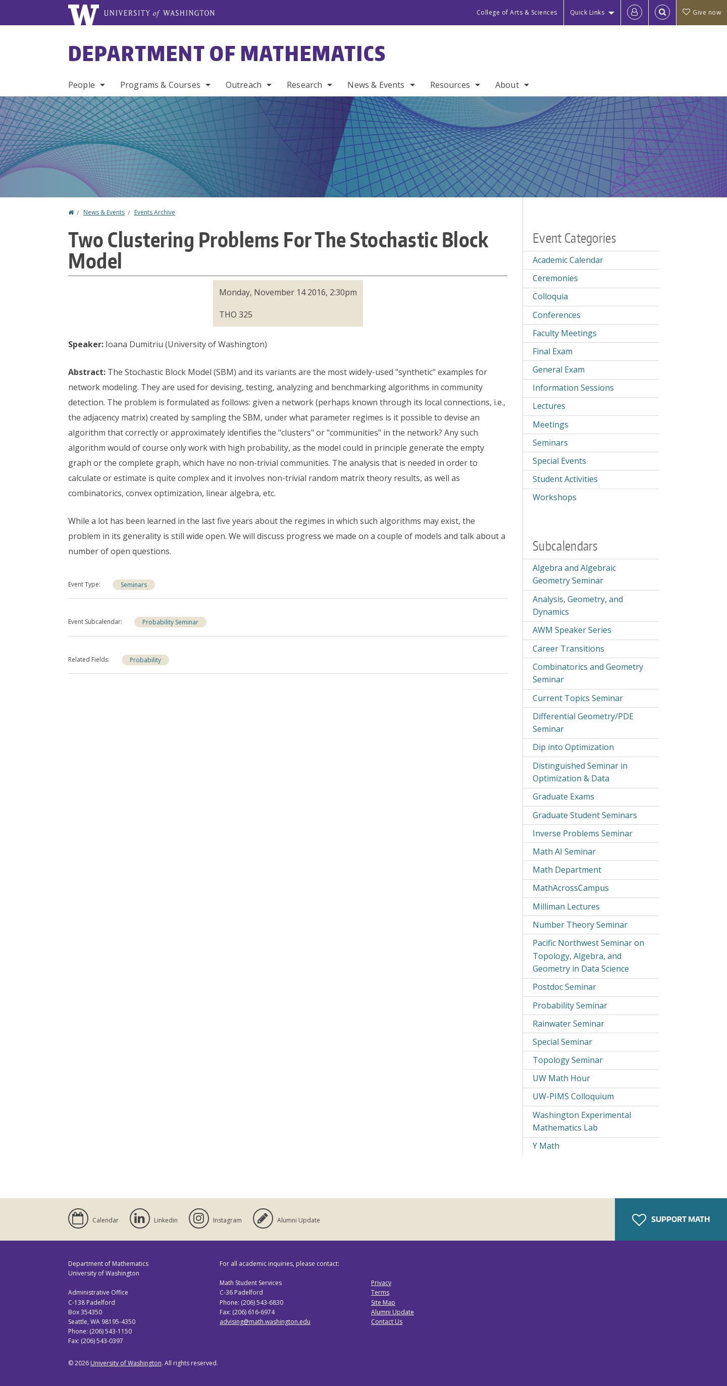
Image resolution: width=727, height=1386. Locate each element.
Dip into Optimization (573, 747)
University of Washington (126, 1363)
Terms (380, 1292)
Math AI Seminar (564, 851)
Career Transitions (568, 648)
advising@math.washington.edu (265, 1321)
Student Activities (565, 479)
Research (304, 84)
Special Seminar (562, 1041)
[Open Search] (662, 12)
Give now (702, 12)
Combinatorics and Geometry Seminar (588, 673)
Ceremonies (555, 278)
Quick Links (587, 12)
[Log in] (634, 12)
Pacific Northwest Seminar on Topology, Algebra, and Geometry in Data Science (588, 955)
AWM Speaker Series (572, 629)
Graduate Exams (563, 796)
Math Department (567, 869)
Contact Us (386, 1321)
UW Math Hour (561, 1078)
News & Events (375, 84)
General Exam (559, 369)
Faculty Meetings (565, 333)
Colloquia (550, 296)
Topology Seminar (568, 1059)
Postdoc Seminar (564, 986)
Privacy (381, 1282)
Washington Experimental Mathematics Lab (582, 1121)
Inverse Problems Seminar (583, 833)
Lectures (549, 405)
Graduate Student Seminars (585, 815)
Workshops (555, 497)
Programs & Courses (160, 84)
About (507, 84)
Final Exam (553, 351)
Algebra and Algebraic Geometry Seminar (574, 574)
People (81, 84)
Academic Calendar (568, 259)
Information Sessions (573, 387)
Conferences (557, 315)
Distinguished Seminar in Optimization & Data (580, 772)
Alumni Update (392, 1312)
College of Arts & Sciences (517, 12)
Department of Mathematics (227, 53)
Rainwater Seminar (568, 1023)
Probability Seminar (170, 622)
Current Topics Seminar (578, 698)
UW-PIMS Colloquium (573, 1096)
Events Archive (154, 212)
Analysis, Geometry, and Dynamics (578, 606)
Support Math (671, 1220)
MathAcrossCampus (571, 887)
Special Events (559, 460)
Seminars (134, 584)
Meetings (550, 424)
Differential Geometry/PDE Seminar (583, 723)
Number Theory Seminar (580, 924)
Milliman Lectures (566, 906)
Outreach (244, 84)
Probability (145, 660)
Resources (450, 84)
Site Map (383, 1302)
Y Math (546, 1145)
